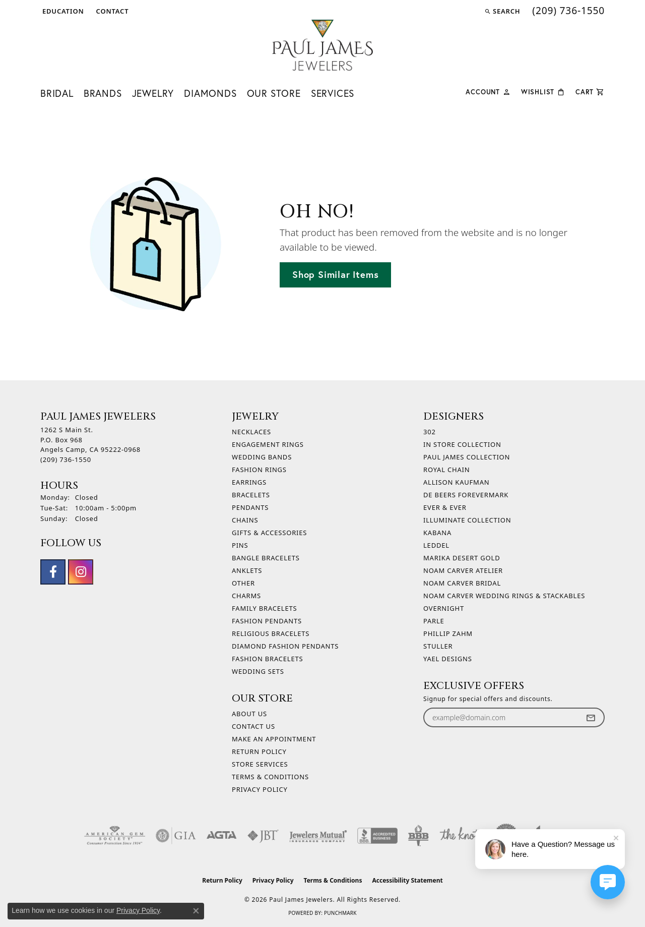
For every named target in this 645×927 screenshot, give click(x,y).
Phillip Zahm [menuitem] (448, 633)
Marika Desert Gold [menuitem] (461, 557)
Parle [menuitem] (433, 620)
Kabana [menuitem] (437, 532)
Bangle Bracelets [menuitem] (266, 557)
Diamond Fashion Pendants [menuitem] (285, 646)
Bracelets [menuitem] (251, 494)
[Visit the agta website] (221, 835)
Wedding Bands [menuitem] (262, 456)
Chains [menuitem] (245, 520)
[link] (111, 11)
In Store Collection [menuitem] (462, 444)
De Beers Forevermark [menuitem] (465, 494)
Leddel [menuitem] (436, 545)
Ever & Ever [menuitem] (445, 507)
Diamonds (210, 93)
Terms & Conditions (270, 776)
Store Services (260, 764)
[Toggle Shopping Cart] (590, 91)
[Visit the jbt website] (263, 835)
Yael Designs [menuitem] (447, 658)
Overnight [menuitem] (443, 608)
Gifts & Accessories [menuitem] (269, 532)
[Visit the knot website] (459, 835)
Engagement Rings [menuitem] (268, 444)
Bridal (57, 93)
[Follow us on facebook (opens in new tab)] (53, 572)
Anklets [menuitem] (247, 570)
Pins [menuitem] (240, 545)
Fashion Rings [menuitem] (259, 469)
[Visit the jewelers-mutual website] (318, 835)
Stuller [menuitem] (438, 646)
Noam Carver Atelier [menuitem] (463, 570)
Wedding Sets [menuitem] (258, 671)
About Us (249, 713)
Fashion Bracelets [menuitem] (267, 658)
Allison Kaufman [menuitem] (456, 482)
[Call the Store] (65, 459)
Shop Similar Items (335, 274)
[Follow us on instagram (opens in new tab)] (80, 572)
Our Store (274, 93)
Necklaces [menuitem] (251, 431)
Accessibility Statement (407, 880)
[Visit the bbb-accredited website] (377, 835)
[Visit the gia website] (176, 835)
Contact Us (253, 726)
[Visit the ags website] (115, 835)
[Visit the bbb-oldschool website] (418, 835)
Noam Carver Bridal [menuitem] (462, 583)
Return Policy (259, 751)
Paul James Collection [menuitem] (466, 456)
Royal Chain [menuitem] (446, 469)
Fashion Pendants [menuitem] (267, 620)
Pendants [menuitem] (250, 507)
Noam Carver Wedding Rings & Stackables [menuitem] (504, 595)
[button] (62, 11)
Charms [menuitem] (246, 595)
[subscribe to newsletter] (590, 717)
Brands (103, 93)
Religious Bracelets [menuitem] (270, 633)
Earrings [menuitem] (249, 482)
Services (332, 93)
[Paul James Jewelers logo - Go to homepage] (322, 45)
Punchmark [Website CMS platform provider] (340, 912)
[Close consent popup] (196, 911)
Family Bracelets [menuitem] (264, 608)
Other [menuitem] (243, 583)
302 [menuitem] (429, 431)
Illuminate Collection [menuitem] (467, 520)
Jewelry (153, 93)
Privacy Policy (260, 789)
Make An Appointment (274, 738)
